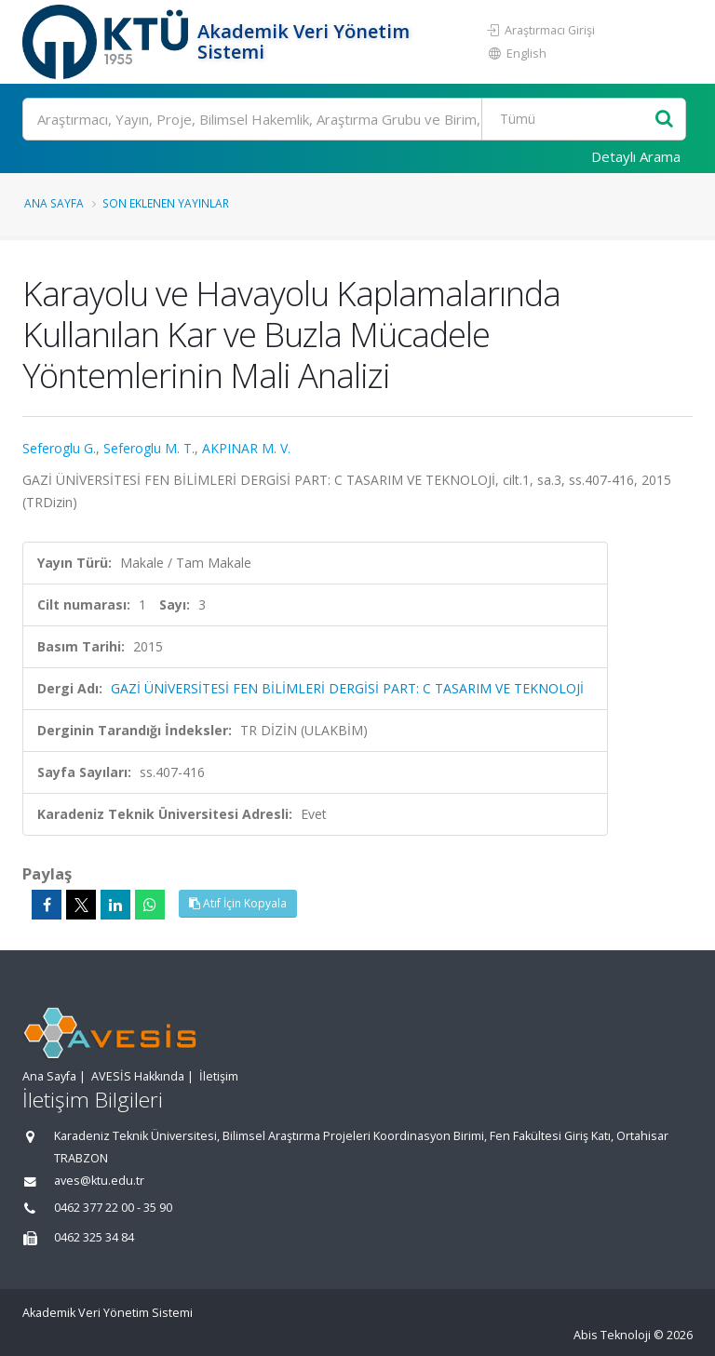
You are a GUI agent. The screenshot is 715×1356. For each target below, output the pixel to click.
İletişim (218, 1076)
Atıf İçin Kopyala (238, 903)
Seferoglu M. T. (149, 448)
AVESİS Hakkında (137, 1076)
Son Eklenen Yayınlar (165, 202)
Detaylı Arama (636, 156)
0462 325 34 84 (94, 1237)
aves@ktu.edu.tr (99, 1180)
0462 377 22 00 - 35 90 (113, 1207)
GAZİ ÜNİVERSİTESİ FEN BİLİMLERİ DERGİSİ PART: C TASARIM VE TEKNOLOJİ (347, 688)
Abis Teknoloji (612, 1335)
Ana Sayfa (54, 202)
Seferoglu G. (59, 448)
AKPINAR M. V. (246, 448)
